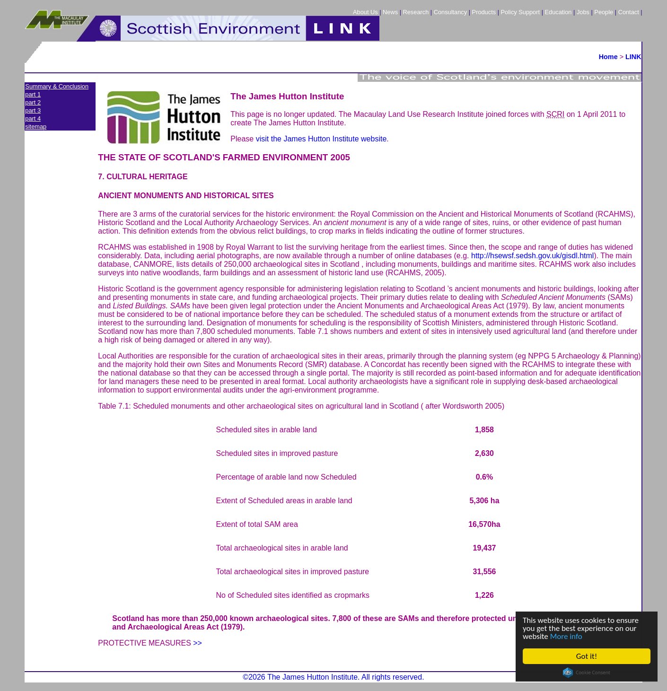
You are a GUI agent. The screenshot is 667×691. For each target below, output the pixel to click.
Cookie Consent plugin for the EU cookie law (586, 672)
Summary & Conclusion (56, 86)
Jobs (583, 12)
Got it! (586, 656)
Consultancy (450, 12)
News (390, 12)
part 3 (33, 110)
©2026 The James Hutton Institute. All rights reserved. (333, 677)
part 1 (33, 94)
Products (484, 12)
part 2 (33, 102)
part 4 (33, 118)
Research (416, 12)
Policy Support (520, 12)
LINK (633, 57)
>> (197, 643)
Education (558, 12)
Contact (628, 12)
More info (566, 636)
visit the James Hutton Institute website (321, 139)
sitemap (35, 126)
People (603, 12)
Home (608, 57)
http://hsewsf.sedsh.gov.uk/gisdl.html (532, 256)
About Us (365, 12)
